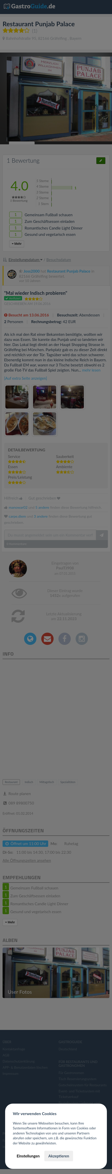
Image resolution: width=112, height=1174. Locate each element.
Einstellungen (28, 1156)
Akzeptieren (58, 1156)
